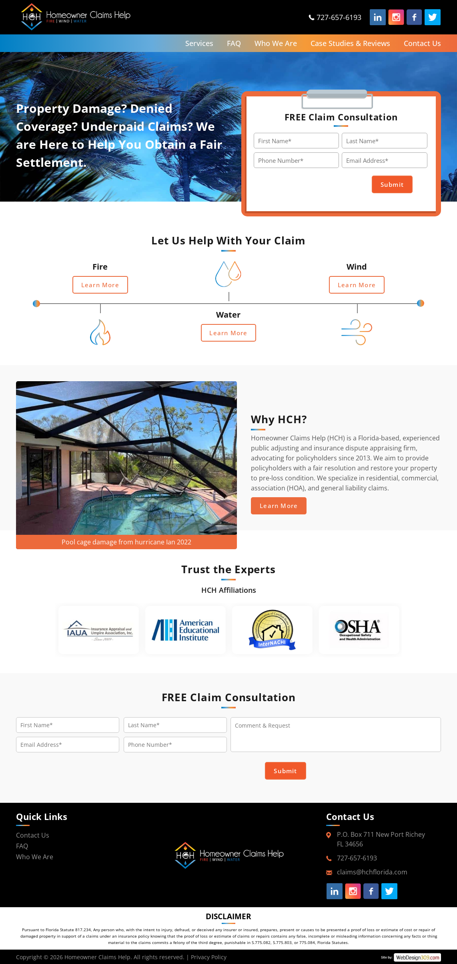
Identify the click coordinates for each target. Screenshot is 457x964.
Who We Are (276, 43)
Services (199, 43)
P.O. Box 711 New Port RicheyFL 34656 (381, 839)
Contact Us (422, 43)
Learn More (100, 285)
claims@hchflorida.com (372, 871)
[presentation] (319, 185)
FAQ (234, 43)
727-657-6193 (339, 17)
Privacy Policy (208, 956)
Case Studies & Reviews (350, 43)
